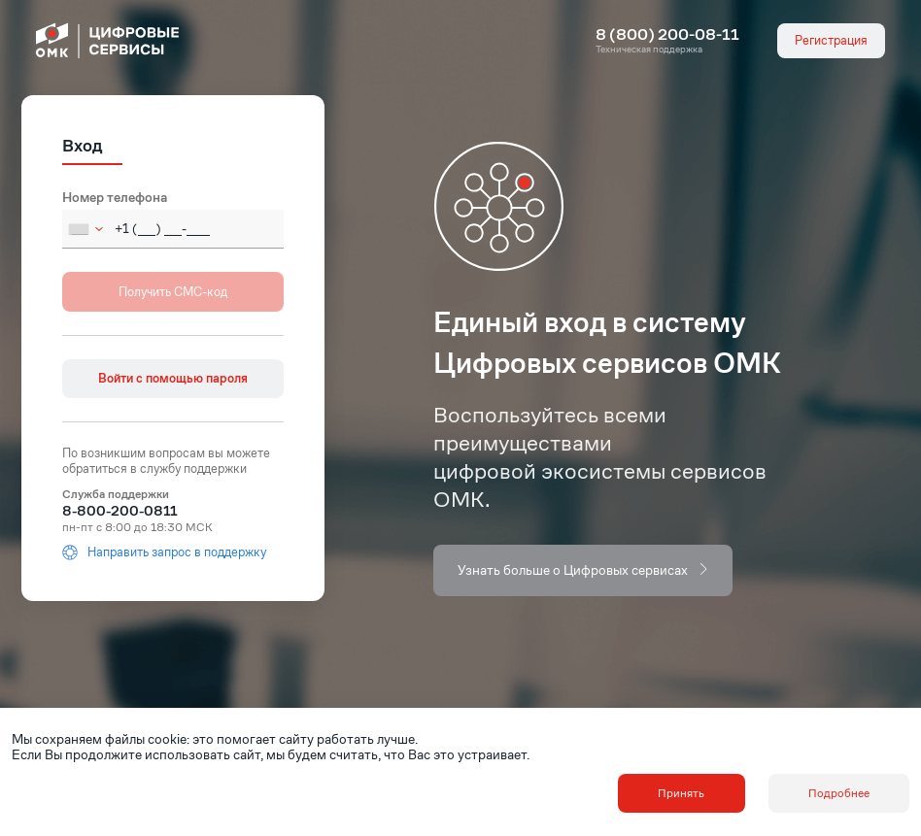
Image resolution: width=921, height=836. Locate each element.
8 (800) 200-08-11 (667, 35)
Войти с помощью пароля (173, 378)
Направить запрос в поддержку (164, 552)
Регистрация (831, 40)
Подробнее (839, 793)
